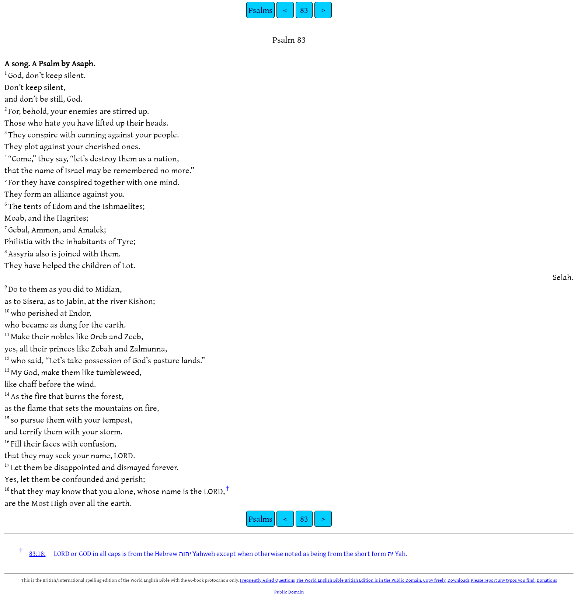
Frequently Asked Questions (267, 580)
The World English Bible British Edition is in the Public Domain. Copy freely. (371, 580)
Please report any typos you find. (503, 580)
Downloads (459, 580)
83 (304, 10)
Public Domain (289, 591)
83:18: (37, 553)
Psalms (260, 10)
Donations (547, 580)
